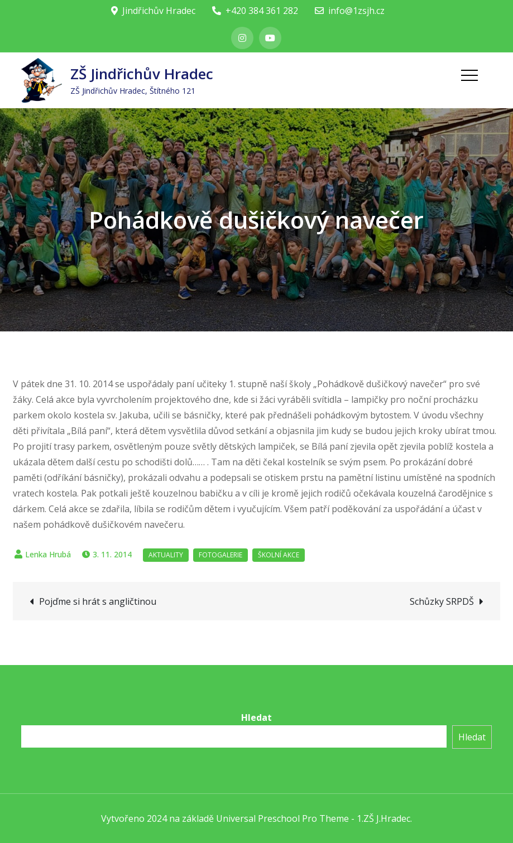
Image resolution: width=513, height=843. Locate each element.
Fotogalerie (220, 555)
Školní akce (278, 555)
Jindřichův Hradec (153, 10)
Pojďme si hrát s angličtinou (97, 601)
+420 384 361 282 (255, 10)
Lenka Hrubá (48, 554)
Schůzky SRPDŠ (442, 601)
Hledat (256, 717)
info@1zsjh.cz (350, 10)
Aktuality (165, 555)
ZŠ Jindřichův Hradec (141, 74)
